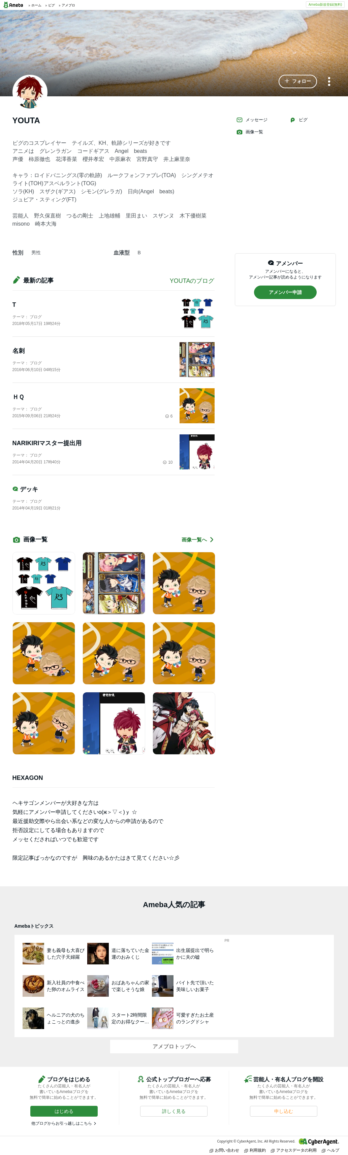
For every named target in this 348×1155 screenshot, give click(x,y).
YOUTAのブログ (192, 280)
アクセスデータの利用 (294, 1150)
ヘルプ (330, 1150)
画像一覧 (249, 132)
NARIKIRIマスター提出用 (50, 443)
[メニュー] (329, 82)
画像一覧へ (198, 539)
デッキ (25, 489)
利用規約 (255, 1150)
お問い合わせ (224, 1150)
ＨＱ (18, 397)
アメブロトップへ (174, 1046)
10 (167, 462)
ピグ (298, 120)
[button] (298, 81)
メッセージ (251, 120)
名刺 (18, 351)
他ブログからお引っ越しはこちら (61, 1123)
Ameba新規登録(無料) (325, 4)
